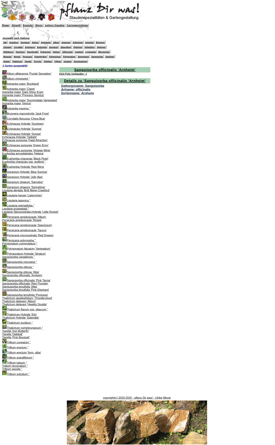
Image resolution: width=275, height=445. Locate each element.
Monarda (7, 57)
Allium (56, 42)
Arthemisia (78, 42)
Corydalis (18, 47)
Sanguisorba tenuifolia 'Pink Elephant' (25, 289)
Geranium (53, 47)
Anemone (66, 42)
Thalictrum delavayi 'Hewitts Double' (24, 304)
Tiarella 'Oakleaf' (12, 334)
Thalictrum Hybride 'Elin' (22, 314)
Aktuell (16, 25)
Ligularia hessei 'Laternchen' (24, 195)
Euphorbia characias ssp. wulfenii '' (24, 161)
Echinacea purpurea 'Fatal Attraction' (25, 140)
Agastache (46, 42)
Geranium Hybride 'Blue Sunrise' (27, 171)
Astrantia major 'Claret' (21, 88)
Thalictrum (17, 61)
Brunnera (100, 42)
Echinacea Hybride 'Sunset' (24, 133)
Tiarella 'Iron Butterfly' (15, 331)
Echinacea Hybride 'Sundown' (25, 123)
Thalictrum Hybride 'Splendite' (20, 317)
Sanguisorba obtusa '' (20, 267)
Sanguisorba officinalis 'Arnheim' (22, 275)
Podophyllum (40, 57)
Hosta (38, 25)
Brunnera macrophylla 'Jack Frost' (28, 113)
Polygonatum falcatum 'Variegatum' (29, 248)
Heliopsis (101, 47)
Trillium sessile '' (12, 369)
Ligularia (79, 52)
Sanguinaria (83, 57)
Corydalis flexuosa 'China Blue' (26, 118)
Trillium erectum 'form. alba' (24, 352)
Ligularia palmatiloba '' (20, 205)
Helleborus (8, 52)
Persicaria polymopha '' (21, 240)
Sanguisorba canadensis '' (18, 256)
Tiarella (28, 61)
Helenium (77, 47)
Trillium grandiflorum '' (20, 357)
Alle (5, 42)
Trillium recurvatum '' (15, 365)
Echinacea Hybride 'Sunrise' (24, 128)
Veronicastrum (80, 61)
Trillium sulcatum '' (18, 374)
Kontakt (28, 25)
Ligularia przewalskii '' (15, 208)
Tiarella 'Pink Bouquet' (16, 337)
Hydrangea (45, 52)
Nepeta (17, 57)
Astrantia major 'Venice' (16, 103)
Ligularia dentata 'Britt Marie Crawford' (26, 190)
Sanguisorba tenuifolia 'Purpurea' (27, 294)
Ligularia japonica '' (19, 200)
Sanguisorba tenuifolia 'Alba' (19, 286)
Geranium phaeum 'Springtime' (26, 187)
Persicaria (27, 57)
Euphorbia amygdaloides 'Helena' (23, 153)
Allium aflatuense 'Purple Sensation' (29, 73)
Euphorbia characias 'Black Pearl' (27, 158)
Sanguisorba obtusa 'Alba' (23, 272)
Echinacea (30, 47)
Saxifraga (109, 57)
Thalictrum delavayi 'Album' (19, 301)
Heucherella (32, 52)
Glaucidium (66, 47)
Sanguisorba (97, 57)
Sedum (6, 61)
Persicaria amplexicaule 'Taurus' (27, 230)
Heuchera (20, 52)
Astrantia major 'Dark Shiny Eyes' (22, 92)
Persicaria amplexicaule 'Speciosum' (29, 225)
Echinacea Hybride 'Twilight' (19, 137)
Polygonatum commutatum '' (19, 243)
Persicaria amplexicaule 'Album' (26, 216)
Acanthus (13, 42)
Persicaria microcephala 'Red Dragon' (30, 235)
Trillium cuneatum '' (19, 342)
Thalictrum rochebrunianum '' (25, 327)
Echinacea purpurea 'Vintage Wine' (29, 150)
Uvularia (67, 61)
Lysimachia (90, 52)
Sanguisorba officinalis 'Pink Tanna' (29, 280)
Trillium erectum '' (18, 347)
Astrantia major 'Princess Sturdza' (23, 95)
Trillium (57, 61)
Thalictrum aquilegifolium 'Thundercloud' (27, 298)
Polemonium (55, 57)
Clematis (7, 47)
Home (5, 25)
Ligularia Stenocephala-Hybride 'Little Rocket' (30, 211)
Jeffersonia (67, 52)
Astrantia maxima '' (18, 108)
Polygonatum (69, 57)
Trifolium (48, 61)
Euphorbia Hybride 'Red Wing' (25, 166)
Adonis (35, 42)
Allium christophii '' (18, 78)
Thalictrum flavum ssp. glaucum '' (27, 309)
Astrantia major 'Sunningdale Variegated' (32, 100)
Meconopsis (103, 52)
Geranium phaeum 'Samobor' (25, 182)
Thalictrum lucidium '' (20, 322)
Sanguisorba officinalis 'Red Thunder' (25, 283)
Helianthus (90, 47)
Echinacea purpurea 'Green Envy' (28, 145)
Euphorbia (41, 47)
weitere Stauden (54, 25)
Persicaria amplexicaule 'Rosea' (22, 220)
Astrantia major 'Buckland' (23, 83)
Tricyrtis (37, 61)
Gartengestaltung (77, 25)
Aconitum (25, 42)
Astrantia (89, 42)
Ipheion (56, 52)
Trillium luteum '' (17, 362)
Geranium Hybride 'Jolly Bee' (25, 177)
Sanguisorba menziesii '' (22, 262)
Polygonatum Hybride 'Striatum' (26, 253)
